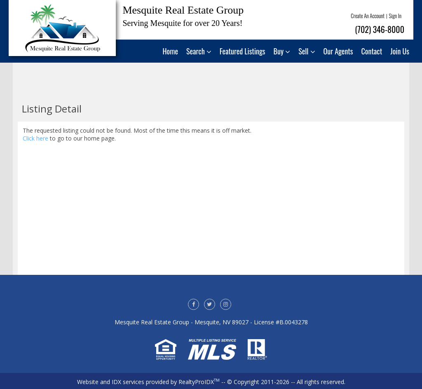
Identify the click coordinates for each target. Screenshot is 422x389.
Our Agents (338, 51)
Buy (282, 51)
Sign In (395, 16)
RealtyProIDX (199, 382)
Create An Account (367, 16)
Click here (35, 138)
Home (170, 51)
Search (198, 51)
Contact (371, 51)
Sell (306, 51)
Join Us (399, 51)
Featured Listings (242, 51)
